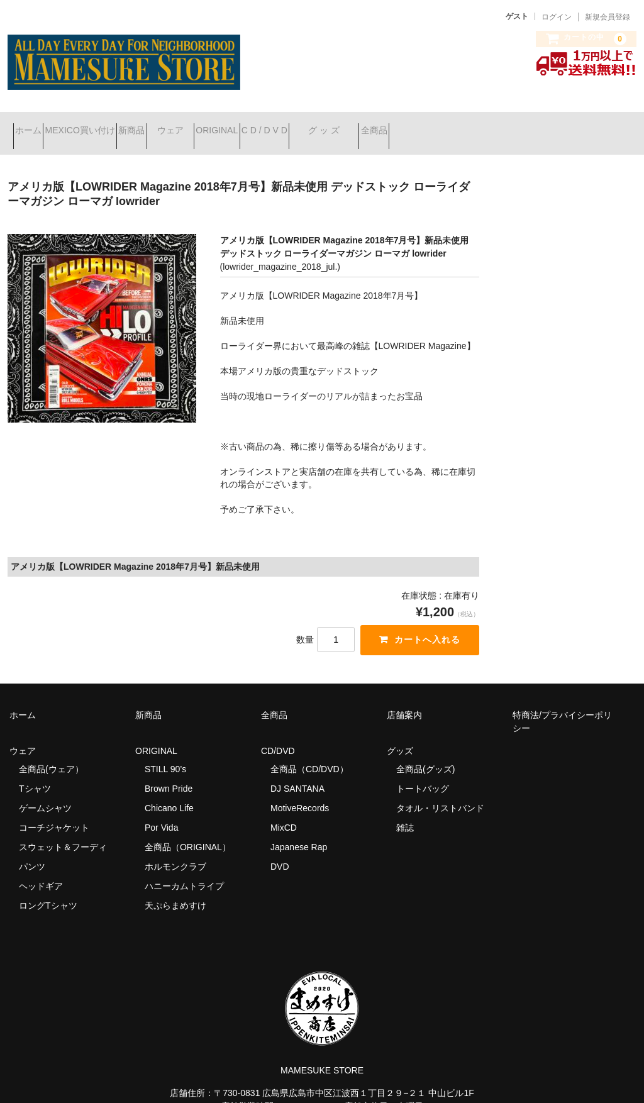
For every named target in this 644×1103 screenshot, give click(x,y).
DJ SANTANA (297, 772)
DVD (279, 850)
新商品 (182, 125)
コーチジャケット (54, 811)
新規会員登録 (607, 17)
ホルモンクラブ (175, 850)
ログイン (556, 17)
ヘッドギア (41, 870)
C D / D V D (381, 125)
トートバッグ (422, 772)
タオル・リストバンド (440, 792)
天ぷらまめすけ (175, 889)
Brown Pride (168, 772)
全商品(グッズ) (425, 753)
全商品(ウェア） (51, 753)
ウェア (243, 125)
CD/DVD (278, 734)
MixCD (283, 811)
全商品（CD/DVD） (313, 753)
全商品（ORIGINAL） (188, 831)
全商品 (536, 125)
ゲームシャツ (45, 792)
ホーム (34, 125)
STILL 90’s (165, 753)
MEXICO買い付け (108, 125)
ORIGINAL (312, 125)
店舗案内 (404, 699)
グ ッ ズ (463, 125)
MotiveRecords (299, 792)
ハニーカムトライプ (184, 870)
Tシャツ (35, 772)
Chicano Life (169, 792)
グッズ (404, 734)
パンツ (32, 850)
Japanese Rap (298, 831)
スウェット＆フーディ (63, 831)
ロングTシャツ (48, 889)
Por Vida (161, 811)
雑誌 (405, 811)
